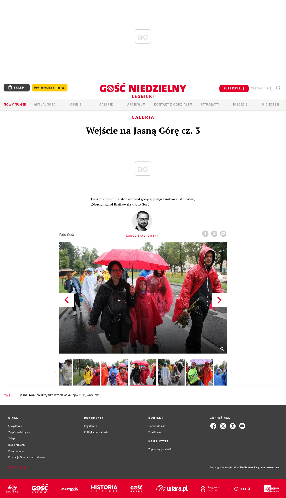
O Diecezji (270, 104)
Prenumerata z (49, 87)
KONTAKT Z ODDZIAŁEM (173, 104)
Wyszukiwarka (278, 88)
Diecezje (240, 104)
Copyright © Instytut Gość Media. (229, 467)
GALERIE (106, 104)
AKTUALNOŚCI (45, 104)
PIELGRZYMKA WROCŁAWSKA (53, 395)
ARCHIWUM (136, 104)
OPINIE (75, 104)
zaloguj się (261, 88)
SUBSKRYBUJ (233, 88)
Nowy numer (15, 104)
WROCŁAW (93, 395)
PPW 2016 (78, 395)
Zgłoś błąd (18, 467)
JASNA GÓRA (27, 395)
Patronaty (210, 104)
